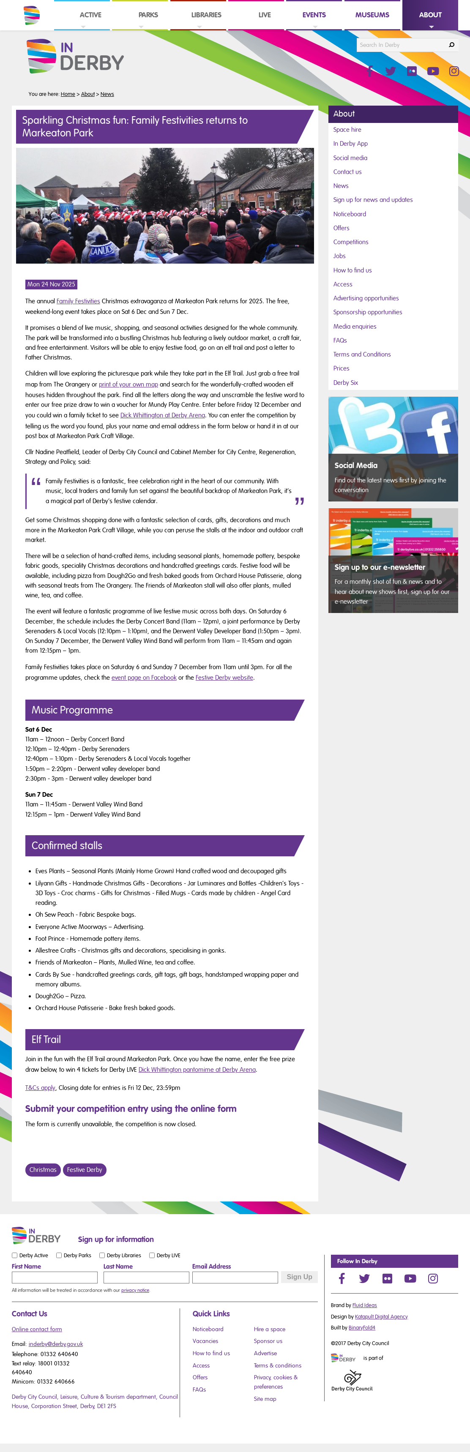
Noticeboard (349, 214)
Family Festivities (78, 301)
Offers (341, 228)
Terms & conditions (277, 1365)
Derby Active (33, 1255)
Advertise (265, 1353)
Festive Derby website (224, 677)
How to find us (352, 270)
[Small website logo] (43, 1236)
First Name (26, 1266)
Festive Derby (84, 1170)
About (88, 94)
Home (68, 94)
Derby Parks (77, 1255)
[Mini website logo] (346, 1359)
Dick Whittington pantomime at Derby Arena (197, 1069)
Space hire (347, 129)
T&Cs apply (40, 1088)
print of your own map (128, 384)
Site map (265, 1399)
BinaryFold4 (362, 1327)
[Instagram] (432, 1278)
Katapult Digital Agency (381, 1316)
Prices (341, 368)
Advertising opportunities (366, 298)
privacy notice (135, 1290)
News (107, 94)
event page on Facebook (144, 677)
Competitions (351, 242)
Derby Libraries (124, 1255)
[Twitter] (364, 1278)
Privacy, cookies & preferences (276, 1382)
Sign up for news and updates (373, 200)
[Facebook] (341, 1278)
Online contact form (37, 1329)
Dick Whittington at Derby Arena (162, 415)
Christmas (43, 1170)
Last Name (118, 1266)
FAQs (340, 340)
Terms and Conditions (362, 354)
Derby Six (345, 383)
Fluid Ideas (364, 1305)
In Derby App (350, 143)
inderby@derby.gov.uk (56, 1344)
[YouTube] (410, 1278)
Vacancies (205, 1341)
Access (342, 284)
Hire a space (269, 1329)
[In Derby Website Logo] (89, 56)
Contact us (347, 172)
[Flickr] (387, 1278)
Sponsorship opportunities (367, 312)
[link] (82, 30)
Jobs (339, 256)
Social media (350, 158)
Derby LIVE (168, 1255)
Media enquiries (355, 326)
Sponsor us (268, 1341)
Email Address (211, 1266)
